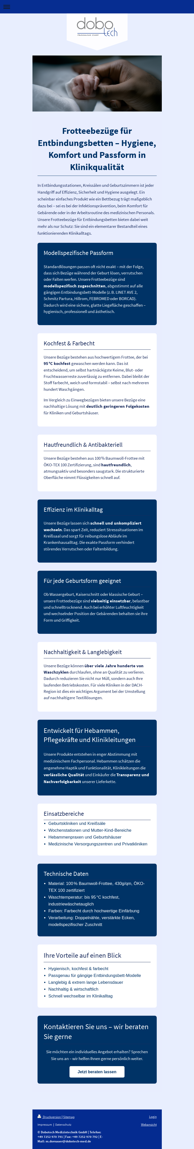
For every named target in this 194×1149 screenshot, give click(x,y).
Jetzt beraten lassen (97, 1072)
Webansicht (149, 1124)
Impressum (45, 1124)
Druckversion (50, 1117)
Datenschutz (63, 1124)
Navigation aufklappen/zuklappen (97, 6)
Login (153, 1117)
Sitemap (69, 1117)
